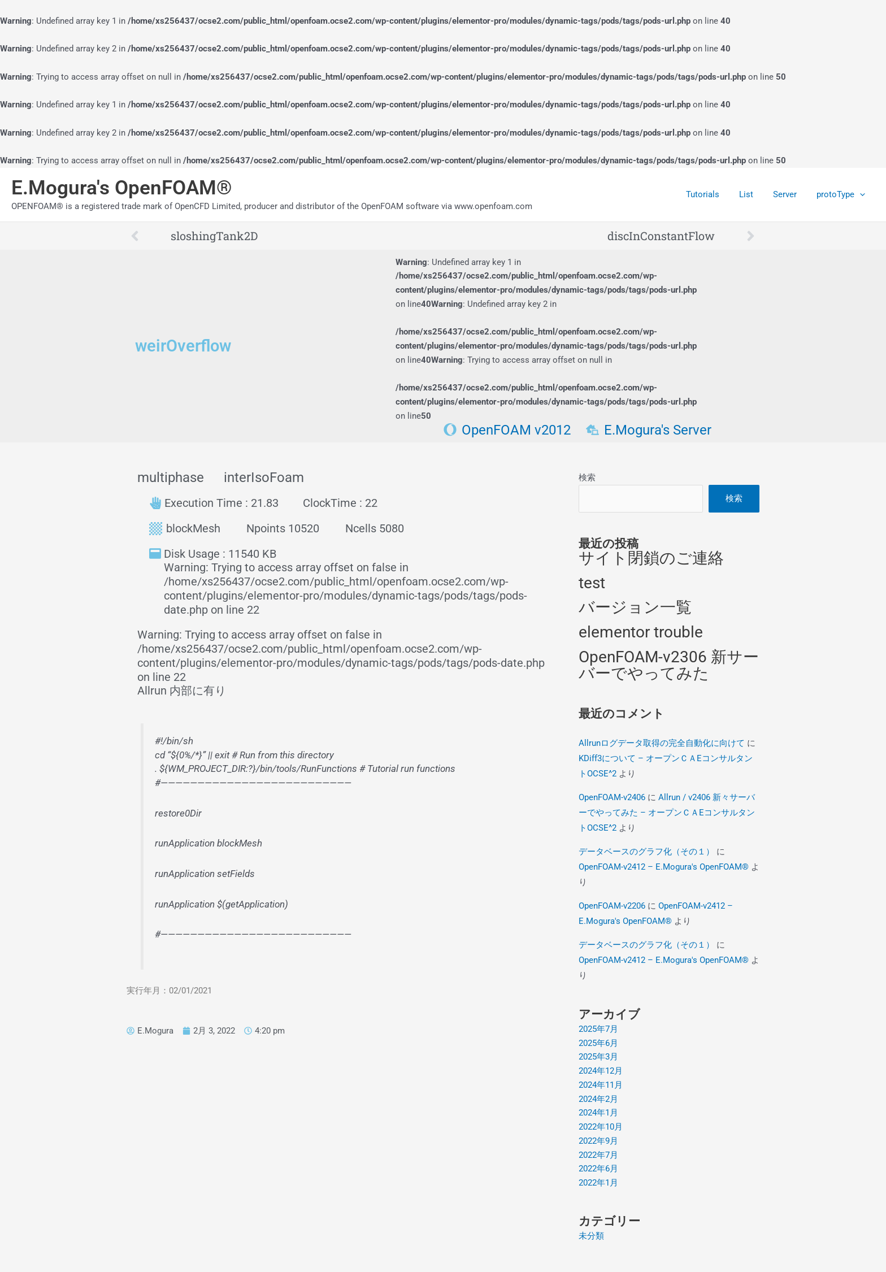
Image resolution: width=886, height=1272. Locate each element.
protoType (842, 194)
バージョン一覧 (635, 607)
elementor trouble (641, 632)
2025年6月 (598, 1043)
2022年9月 (598, 1141)
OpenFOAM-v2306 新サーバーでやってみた (669, 665)
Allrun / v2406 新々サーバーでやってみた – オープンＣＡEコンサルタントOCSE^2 (667, 812)
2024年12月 (601, 1071)
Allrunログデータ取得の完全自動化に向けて (662, 743)
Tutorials (712, 194)
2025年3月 (598, 1057)
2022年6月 (598, 1169)
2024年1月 (598, 1113)
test (592, 583)
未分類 (591, 1236)
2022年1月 (598, 1183)
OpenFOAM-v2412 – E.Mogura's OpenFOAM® (664, 867)
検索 (587, 477)
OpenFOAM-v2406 (612, 797)
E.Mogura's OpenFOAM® (121, 187)
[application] (860, 194)
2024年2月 (598, 1099)
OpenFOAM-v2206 (612, 906)
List (753, 194)
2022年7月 (598, 1155)
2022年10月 (601, 1127)
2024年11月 (601, 1085)
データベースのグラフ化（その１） (646, 851)
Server (789, 194)
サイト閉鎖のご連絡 (651, 558)
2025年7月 (598, 1029)
